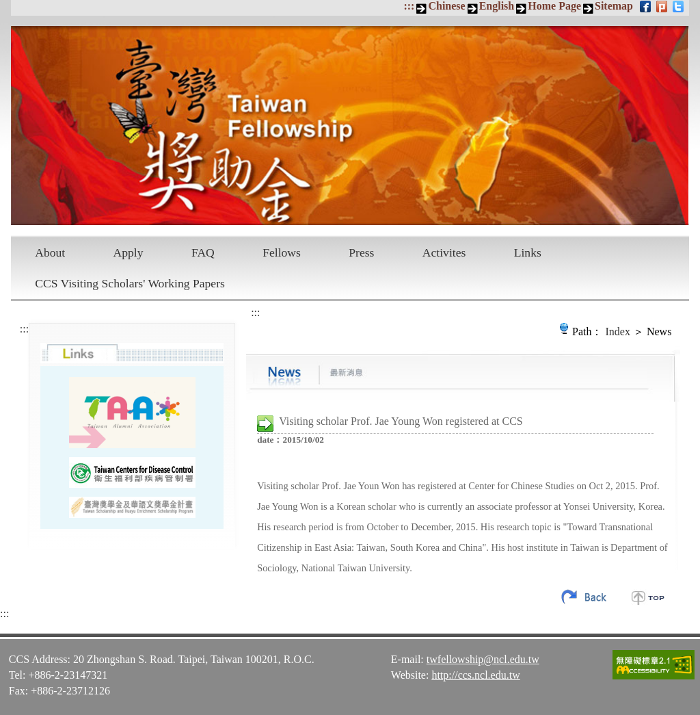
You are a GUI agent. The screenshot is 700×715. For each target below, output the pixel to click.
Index (618, 331)
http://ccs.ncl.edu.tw (475, 675)
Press (361, 252)
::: (408, 6)
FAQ (203, 252)
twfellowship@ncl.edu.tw (483, 659)
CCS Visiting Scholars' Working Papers (130, 283)
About (50, 252)
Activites (444, 252)
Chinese (446, 6)
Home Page (554, 6)
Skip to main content (7, 7)
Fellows (281, 252)
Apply (128, 252)
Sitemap (614, 6)
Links (527, 252)
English (497, 6)
